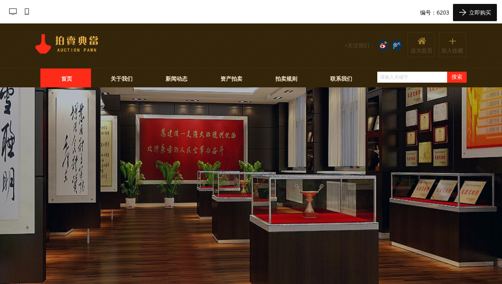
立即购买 (475, 12)
